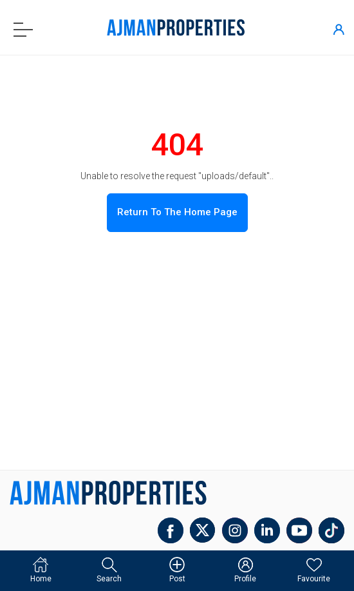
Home (40, 570)
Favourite (313, 570)
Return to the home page (177, 212)
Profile (245, 570)
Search (109, 570)
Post (177, 570)
